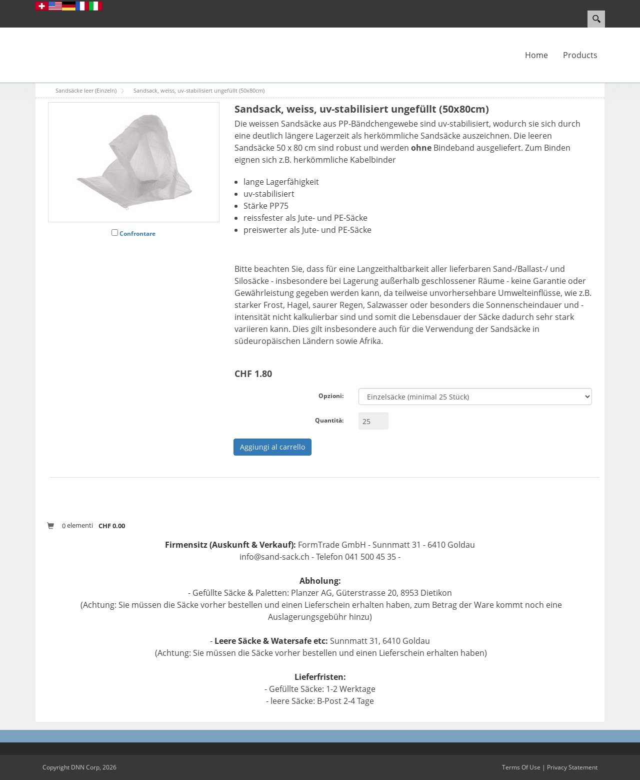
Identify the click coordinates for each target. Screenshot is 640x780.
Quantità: (329, 420)
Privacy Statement (572, 767)
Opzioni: (331, 396)
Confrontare (138, 233)
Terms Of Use (521, 767)
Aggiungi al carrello (272, 447)
